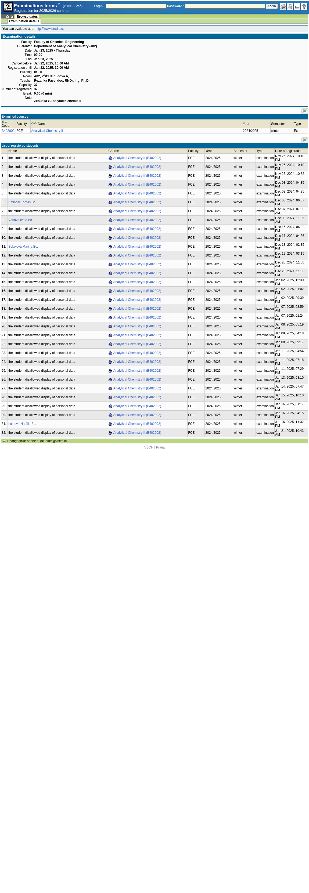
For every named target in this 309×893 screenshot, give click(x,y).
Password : (175, 6)
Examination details (24, 21)
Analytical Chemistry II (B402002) (137, 158)
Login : (99, 6)
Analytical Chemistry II (47, 131)
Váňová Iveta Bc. (20, 220)
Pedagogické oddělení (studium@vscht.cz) (38, 441)
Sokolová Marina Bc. (23, 246)
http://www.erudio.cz (49, 29)
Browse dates (27, 17)
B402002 (8, 131)
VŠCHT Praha (154, 447)
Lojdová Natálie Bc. (22, 424)
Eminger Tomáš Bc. (22, 202)
